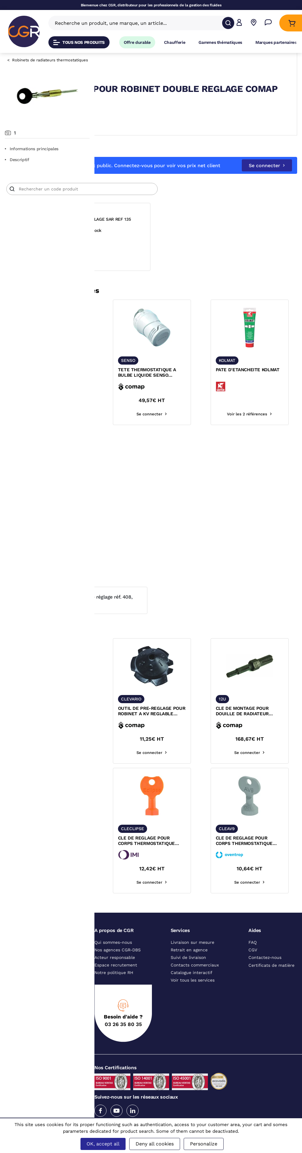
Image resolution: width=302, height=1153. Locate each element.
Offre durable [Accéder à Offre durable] (137, 42)
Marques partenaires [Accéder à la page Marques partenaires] (276, 42)
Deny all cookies (155, 1144)
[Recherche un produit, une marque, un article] (138, 23)
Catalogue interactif (191, 988)
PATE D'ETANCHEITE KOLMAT (260, 387)
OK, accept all (103, 1144)
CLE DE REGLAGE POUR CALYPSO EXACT (130, 856)
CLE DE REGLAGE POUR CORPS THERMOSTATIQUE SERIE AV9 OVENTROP (264, 856)
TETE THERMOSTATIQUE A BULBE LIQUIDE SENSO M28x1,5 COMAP (198, 388)
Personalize (203, 1144)
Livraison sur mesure (192, 957)
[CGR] (24, 31)
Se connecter (267, 176)
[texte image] (131, 343)
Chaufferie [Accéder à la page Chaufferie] (174, 42)
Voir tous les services (193, 995)
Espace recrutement (115, 980)
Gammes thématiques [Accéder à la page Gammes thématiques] (220, 42)
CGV (252, 965)
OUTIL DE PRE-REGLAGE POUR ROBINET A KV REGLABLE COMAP (198, 726)
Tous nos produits (79, 42)
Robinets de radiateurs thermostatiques (50, 60)
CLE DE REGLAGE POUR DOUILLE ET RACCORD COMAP (130, 388)
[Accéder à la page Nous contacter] (268, 23)
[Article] (175, 199)
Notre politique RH (113, 988)
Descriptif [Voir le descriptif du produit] (17, 159)
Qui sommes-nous (113, 957)
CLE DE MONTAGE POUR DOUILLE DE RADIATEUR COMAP (264, 726)
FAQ (252, 957)
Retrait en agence (189, 965)
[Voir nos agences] (253, 23)
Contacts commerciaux (195, 980)
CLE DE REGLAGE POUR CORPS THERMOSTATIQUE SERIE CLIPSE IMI (197, 856)
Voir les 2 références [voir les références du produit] (131, 429)
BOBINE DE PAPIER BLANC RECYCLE (125, 517)
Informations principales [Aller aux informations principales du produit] (31, 148)
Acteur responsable (114, 972)
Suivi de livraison (188, 972)
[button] (239, 23)
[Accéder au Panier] (292, 23)
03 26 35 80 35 (123, 1040)
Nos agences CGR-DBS (117, 965)
